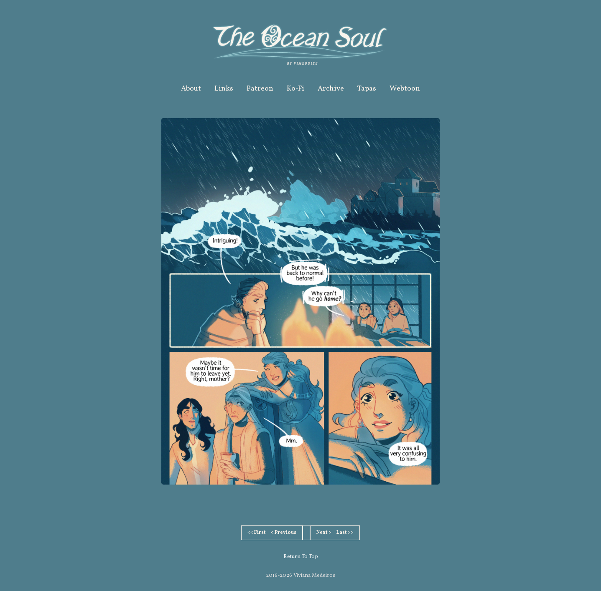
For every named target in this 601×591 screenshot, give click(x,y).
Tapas (366, 88)
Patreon (260, 88)
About (191, 88)
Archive (331, 88)
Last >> (345, 532)
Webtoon (405, 88)
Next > (323, 532)
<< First (256, 532)
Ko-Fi (295, 88)
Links (223, 88)
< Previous (283, 532)
